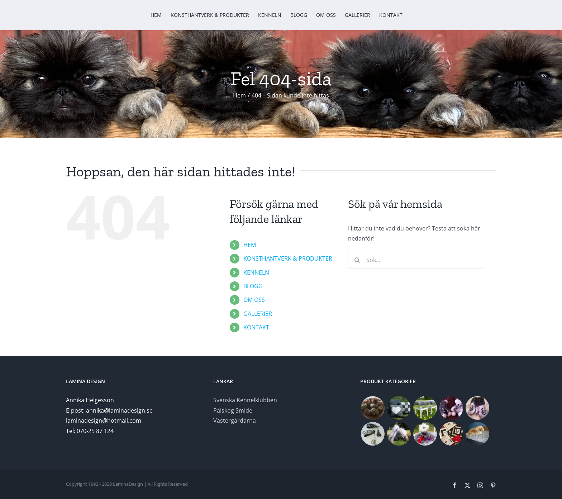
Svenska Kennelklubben (245, 400)
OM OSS (254, 300)
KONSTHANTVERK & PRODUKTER (287, 258)
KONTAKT (256, 327)
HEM (249, 245)
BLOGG (253, 286)
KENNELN (256, 272)
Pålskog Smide (232, 410)
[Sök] (357, 260)
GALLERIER (257, 314)
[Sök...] (416, 260)
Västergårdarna (234, 420)
